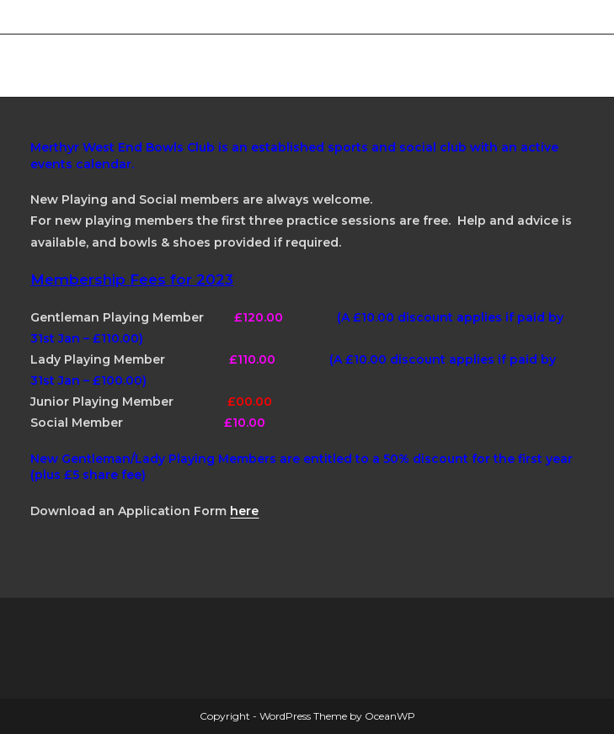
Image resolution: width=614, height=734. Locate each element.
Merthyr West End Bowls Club (179, 65)
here (244, 511)
